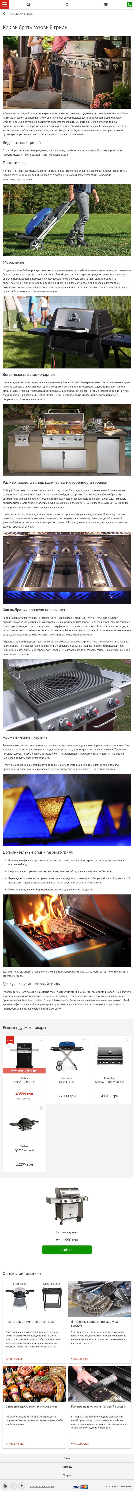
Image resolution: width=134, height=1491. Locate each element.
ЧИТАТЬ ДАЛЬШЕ (14, 1359)
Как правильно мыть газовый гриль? (98, 1406)
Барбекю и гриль (20, 14)
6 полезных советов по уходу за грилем (94, 1324)
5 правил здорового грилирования (31, 1406)
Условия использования (42, 1486)
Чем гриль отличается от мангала (30, 1322)
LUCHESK (126, 1486)
